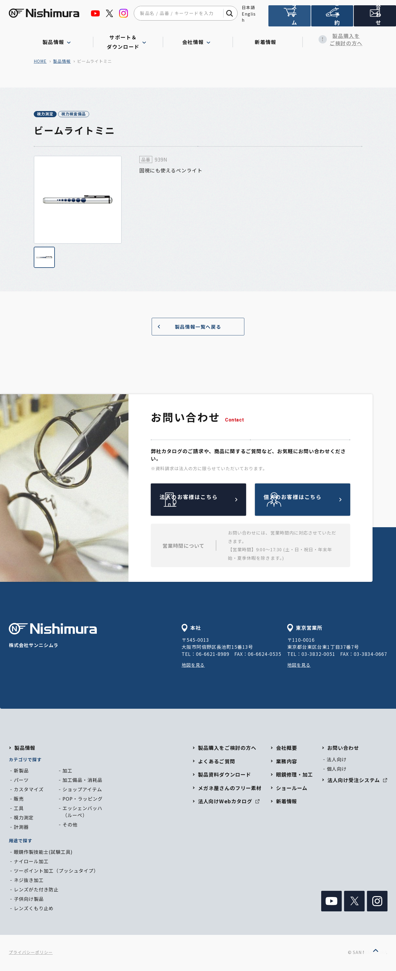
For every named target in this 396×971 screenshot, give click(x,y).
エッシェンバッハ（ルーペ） (82, 812)
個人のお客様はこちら (316, 500)
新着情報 (267, 39)
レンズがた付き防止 (36, 890)
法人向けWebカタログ (228, 802)
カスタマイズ (29, 790)
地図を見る (194, 665)
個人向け (337, 769)
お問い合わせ (343, 748)
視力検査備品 (93, 114)
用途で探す (20, 841)
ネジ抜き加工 (29, 880)
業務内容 (286, 762)
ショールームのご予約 (332, 18)
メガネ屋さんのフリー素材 (229, 788)
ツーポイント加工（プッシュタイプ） (56, 871)
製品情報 (62, 61)
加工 (67, 771)
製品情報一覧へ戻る (187, 327)
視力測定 (51, 114)
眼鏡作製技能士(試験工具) (43, 852)
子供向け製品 (29, 899)
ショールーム (291, 788)
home (40, 61)
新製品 (21, 771)
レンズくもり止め (34, 909)
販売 (19, 799)
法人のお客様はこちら (212, 500)
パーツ (21, 780)
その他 (69, 825)
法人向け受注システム (289, 18)
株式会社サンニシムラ (53, 637)
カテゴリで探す (25, 760)
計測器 (21, 827)
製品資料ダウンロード (224, 775)
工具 (19, 808)
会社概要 (286, 748)
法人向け (337, 760)
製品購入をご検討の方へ (338, 39)
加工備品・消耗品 (82, 780)
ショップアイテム (82, 790)
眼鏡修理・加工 (294, 775)
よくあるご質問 (216, 762)
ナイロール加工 (31, 862)
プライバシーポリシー (31, 953)
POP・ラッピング (82, 799)
